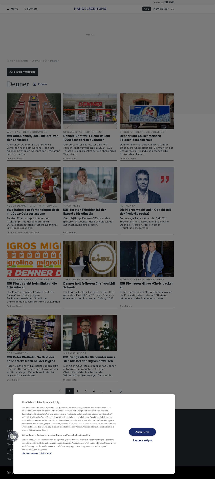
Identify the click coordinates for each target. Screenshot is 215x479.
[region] (94, 434)
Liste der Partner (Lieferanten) (36, 453)
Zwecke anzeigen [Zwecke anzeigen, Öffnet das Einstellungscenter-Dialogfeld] (142, 440)
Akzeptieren (142, 432)
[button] (13, 436)
